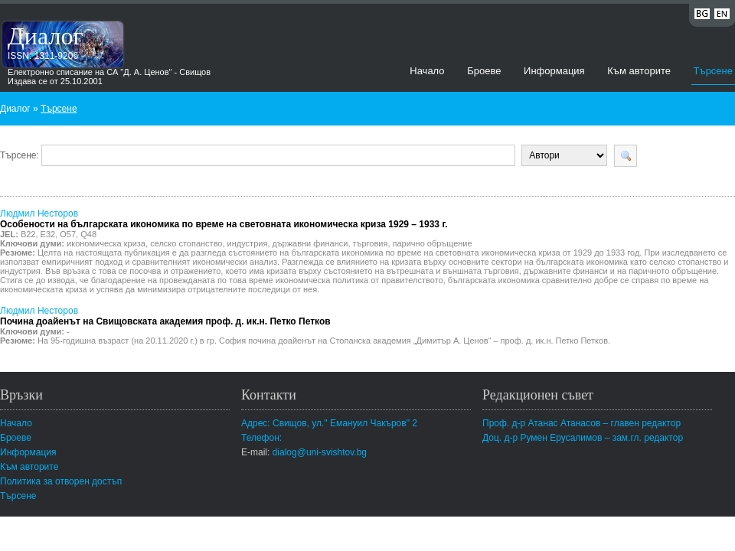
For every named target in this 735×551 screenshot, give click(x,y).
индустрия (247, 243)
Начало (427, 71)
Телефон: (261, 437)
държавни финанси (310, 243)
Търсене (713, 71)
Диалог (45, 36)
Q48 (88, 234)
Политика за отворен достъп (61, 481)
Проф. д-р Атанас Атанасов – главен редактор (581, 423)
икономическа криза (106, 243)
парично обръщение (432, 243)
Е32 (48, 234)
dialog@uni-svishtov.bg (320, 452)
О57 (68, 234)
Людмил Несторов (224, 219)
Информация (554, 71)
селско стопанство (186, 243)
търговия (370, 243)
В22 (28, 234)
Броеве (484, 71)
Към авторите (639, 71)
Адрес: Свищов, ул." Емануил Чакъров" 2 (329, 423)
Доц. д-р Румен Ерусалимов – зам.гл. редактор (582, 437)
